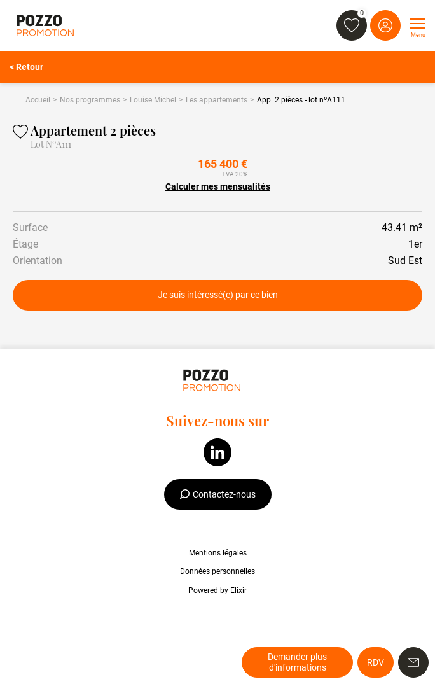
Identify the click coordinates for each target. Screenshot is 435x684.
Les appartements (216, 99)
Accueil (37, 99)
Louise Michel (153, 99)
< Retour (26, 67)
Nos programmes (90, 99)
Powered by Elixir (217, 590)
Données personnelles (217, 571)
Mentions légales (218, 552)
